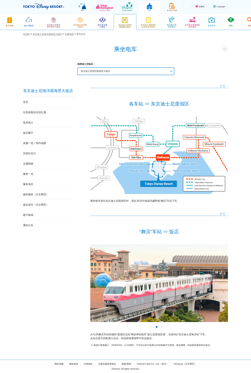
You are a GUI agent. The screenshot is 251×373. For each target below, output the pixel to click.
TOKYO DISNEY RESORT (43, 7)
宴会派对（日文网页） (36, 204)
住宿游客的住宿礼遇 (34, 112)
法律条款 (88, 364)
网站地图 (59, 364)
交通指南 (28, 163)
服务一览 (28, 174)
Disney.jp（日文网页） (185, 364)
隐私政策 (73, 364)
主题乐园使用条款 (107, 364)
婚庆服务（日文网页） (36, 194)
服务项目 (28, 184)
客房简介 (28, 122)
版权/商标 (126, 364)
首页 (25, 102)
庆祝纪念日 (29, 153)
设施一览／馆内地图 (34, 143)
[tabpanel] (159, 285)
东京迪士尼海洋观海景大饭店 (95, 71)
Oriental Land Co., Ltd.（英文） (152, 364)
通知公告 (28, 225)
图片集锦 (28, 215)
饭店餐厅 (28, 132)
